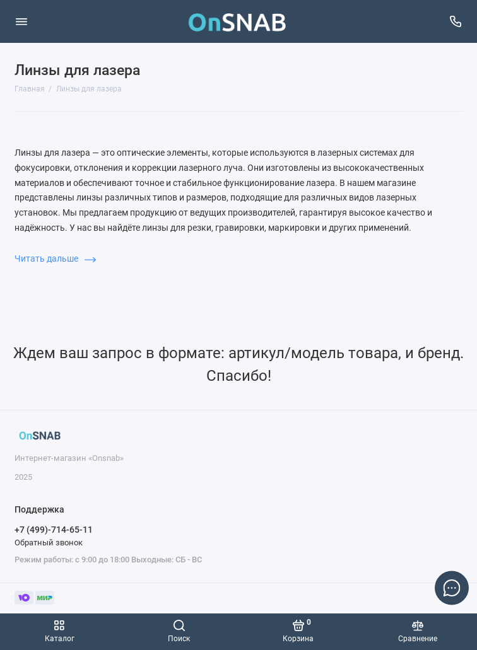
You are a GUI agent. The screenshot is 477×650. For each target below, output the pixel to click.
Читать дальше (55, 258)
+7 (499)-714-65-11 (54, 530)
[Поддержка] (456, 21)
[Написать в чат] (452, 588)
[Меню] (21, 21)
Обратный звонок (49, 542)
